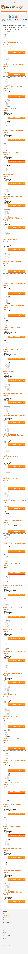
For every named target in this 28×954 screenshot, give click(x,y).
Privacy (5, 917)
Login (11, 2)
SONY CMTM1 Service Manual (14, 544)
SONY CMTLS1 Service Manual (14, 501)
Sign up (15, 2)
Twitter (4, 942)
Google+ (5, 943)
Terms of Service (7, 915)
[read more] (6, 50)
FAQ (4, 919)
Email (4, 938)
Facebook (5, 940)
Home (3, 19)
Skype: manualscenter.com (9, 945)
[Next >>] (14, 31)
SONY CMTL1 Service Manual (14, 415)
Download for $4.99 (16, 52)
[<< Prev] (5, 31)
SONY (7, 19)
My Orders (5, 928)
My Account (5, 925)
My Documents (6, 926)
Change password (7, 930)
